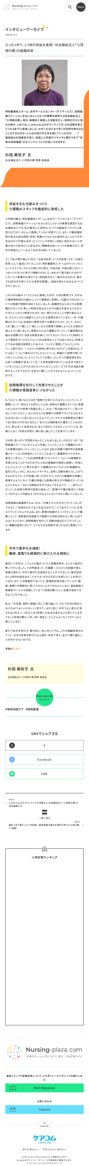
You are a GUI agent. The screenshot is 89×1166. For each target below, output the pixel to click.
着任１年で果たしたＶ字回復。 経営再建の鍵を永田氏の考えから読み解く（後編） (44, 825)
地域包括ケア (15, 709)
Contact (45, 1109)
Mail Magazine (44, 1087)
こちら (16, 648)
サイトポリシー (30, 1149)
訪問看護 (33, 709)
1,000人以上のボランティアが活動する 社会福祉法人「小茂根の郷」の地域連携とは (44, 803)
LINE (44, 773)
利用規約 (52, 1160)
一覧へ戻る (44, 818)
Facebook (44, 759)
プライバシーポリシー (54, 1149)
